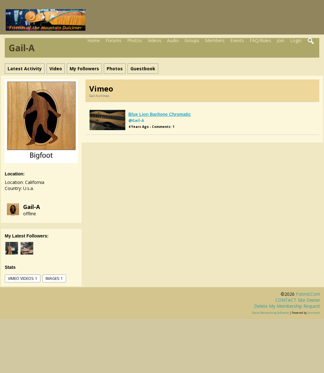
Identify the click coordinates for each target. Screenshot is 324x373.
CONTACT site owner (297, 300)
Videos (154, 40)
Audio (173, 40)
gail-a (31, 207)
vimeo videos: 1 (22, 278)
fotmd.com (308, 294)
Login (296, 40)
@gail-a (136, 120)
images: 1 (54, 278)
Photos (134, 40)
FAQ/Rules (260, 40)
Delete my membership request (287, 306)
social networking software (270, 313)
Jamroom (314, 313)
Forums (114, 40)
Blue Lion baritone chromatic (159, 114)
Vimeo (105, 96)
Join (280, 40)
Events (237, 40)
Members (215, 40)
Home (93, 40)
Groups (191, 40)
